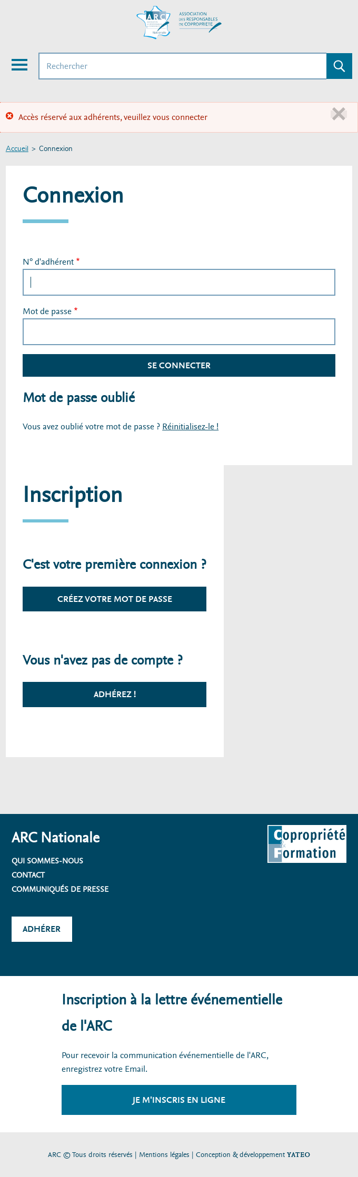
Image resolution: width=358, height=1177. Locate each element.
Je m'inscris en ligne (179, 1099)
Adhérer (42, 928)
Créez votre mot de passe (114, 599)
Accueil (17, 149)
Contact (28, 875)
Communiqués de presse (60, 889)
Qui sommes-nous (47, 861)
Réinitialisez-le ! (190, 426)
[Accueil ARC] (179, 22)
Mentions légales (164, 1154)
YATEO (298, 1154)
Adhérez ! (115, 694)
